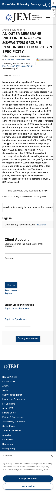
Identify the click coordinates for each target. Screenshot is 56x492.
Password (9, 258)
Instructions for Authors (13, 399)
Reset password (12, 290)
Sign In (11, 285)
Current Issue (8, 381)
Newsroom (7, 444)
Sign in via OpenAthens (16, 319)
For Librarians (8, 404)
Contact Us (7, 439)
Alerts (5, 390)
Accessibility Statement (13, 421)
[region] (28, 471)
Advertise (6, 435)
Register (41, 224)
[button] (45, 5)
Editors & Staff (9, 413)
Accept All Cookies (28, 478)
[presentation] (27, 275)
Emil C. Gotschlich (22, 56)
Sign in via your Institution (17, 308)
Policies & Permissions (12, 417)
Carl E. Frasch (8, 56)
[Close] (51, 456)
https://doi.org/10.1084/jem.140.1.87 (17, 66)
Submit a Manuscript (12, 395)
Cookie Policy (8, 426)
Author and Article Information (16, 60)
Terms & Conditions (11, 430)
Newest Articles (9, 377)
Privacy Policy (8, 448)
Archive (6, 386)
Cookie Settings (28, 486)
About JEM (7, 408)
